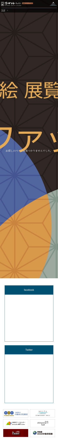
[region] (29, 332)
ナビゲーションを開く (53, 4)
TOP (3, 10)
